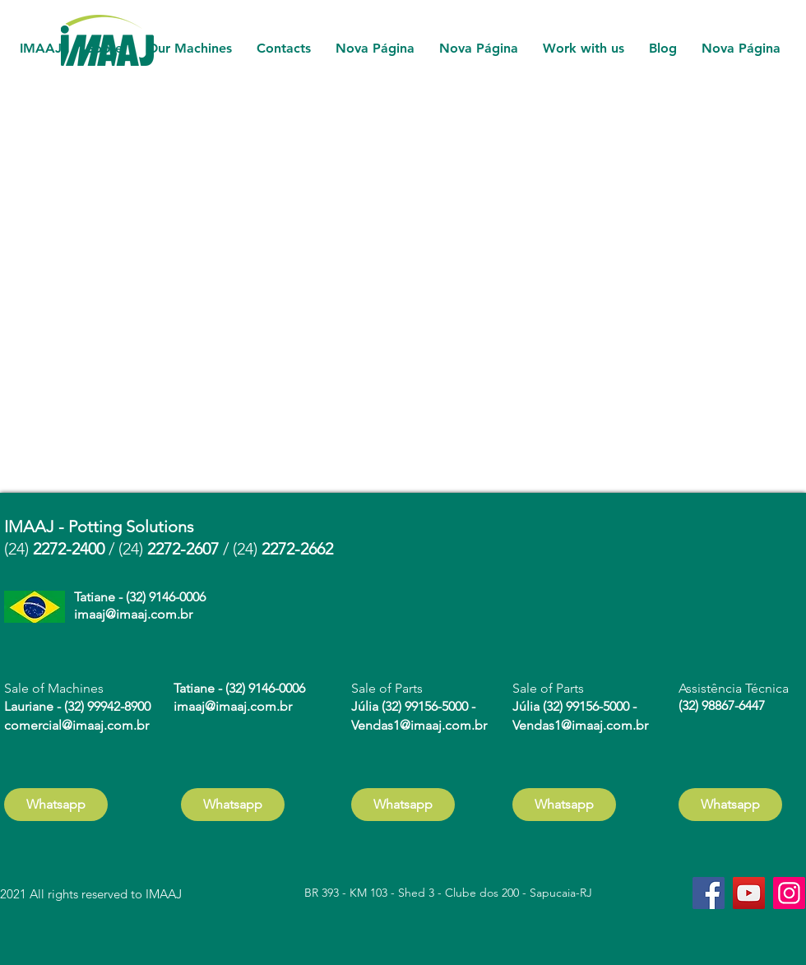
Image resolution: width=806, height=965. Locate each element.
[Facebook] (709, 893)
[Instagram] (789, 893)
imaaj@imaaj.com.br (133, 614)
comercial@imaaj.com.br (76, 725)
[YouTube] (749, 893)
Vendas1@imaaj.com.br (419, 725)
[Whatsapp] (56, 804)
